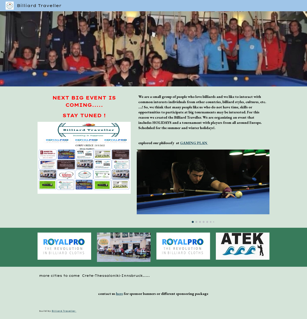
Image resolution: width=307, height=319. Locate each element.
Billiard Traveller (64, 311)
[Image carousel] (203, 186)
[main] (84, 106)
